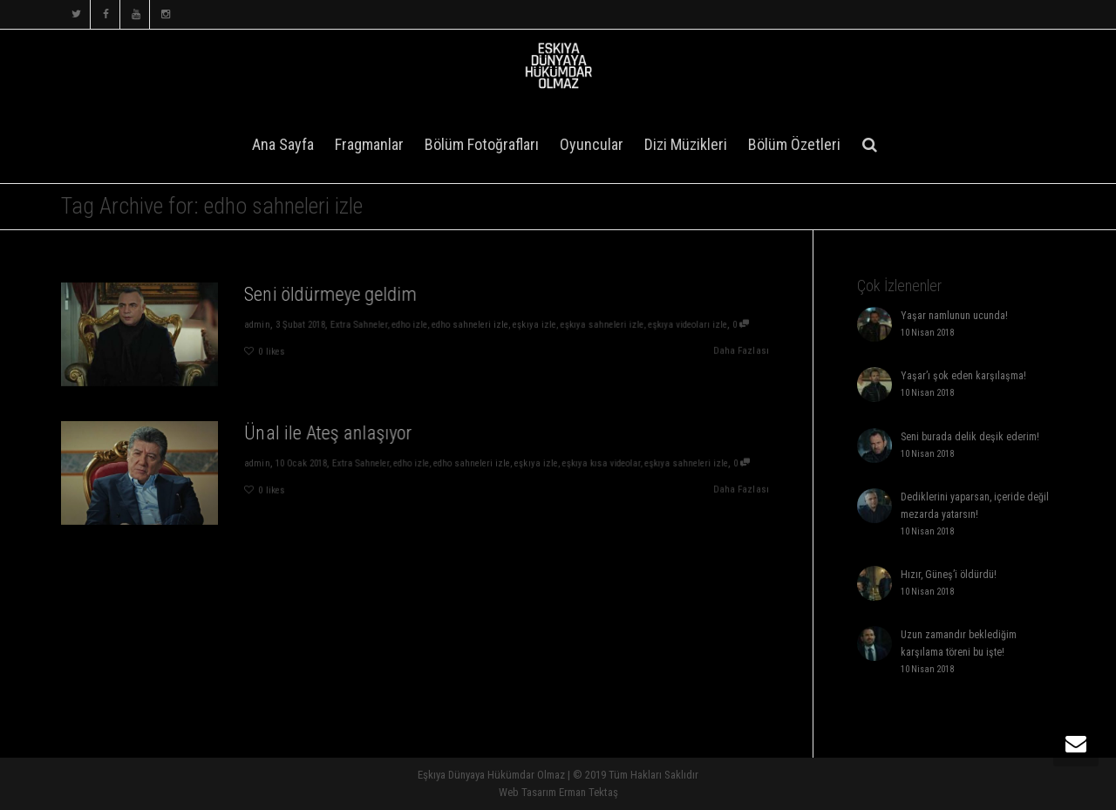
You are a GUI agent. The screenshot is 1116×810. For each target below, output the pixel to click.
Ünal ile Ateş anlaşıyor (325, 431)
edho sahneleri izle (472, 324)
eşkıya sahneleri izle (608, 324)
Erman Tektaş (588, 792)
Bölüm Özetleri (794, 144)
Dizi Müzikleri (685, 144)
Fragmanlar (369, 144)
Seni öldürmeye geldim (328, 293)
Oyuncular (591, 144)
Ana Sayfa (283, 144)
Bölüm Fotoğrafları (482, 144)
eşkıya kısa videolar (607, 462)
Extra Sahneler (356, 324)
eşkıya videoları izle (697, 324)
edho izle (409, 324)
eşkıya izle (538, 324)
